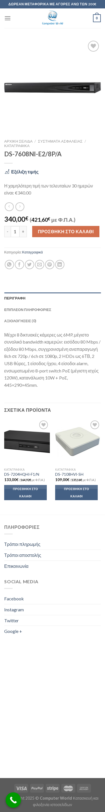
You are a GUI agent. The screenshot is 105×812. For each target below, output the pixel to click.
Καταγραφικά (16, 145)
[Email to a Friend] (39, 264)
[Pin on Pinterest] (49, 264)
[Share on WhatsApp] (9, 264)
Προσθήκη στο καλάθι (66, 231)
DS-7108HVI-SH (69, 474)
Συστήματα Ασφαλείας (60, 141)
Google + (13, 631)
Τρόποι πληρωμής (22, 544)
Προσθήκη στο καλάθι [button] (25, 492)
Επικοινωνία (16, 566)
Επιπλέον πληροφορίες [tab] (27, 309)
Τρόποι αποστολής (22, 555)
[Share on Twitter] (29, 264)
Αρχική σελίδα (18, 141)
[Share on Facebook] (19, 264)
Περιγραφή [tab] (14, 298)
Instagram (14, 609)
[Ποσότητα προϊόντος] (15, 231)
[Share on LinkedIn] (59, 264)
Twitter (11, 620)
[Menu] (7, 18)
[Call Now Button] (13, 800)
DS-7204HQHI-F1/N (21, 474)
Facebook (14, 598)
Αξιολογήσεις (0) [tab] (20, 321)
